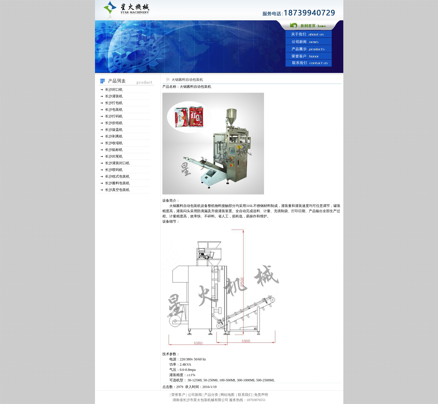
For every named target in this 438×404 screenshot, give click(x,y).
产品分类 (211, 395)
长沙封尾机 (114, 156)
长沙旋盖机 (114, 130)
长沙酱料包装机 (117, 183)
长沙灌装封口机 (117, 163)
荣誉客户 (178, 395)
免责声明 (261, 395)
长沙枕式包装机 (117, 176)
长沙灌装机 (114, 96)
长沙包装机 (114, 110)
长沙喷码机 (114, 170)
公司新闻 (195, 395)
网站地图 (227, 395)
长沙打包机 (114, 103)
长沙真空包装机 (117, 190)
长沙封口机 (114, 89)
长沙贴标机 (114, 150)
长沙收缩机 (114, 143)
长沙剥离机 (114, 136)
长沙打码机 (114, 116)
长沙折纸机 (114, 123)
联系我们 (245, 395)
